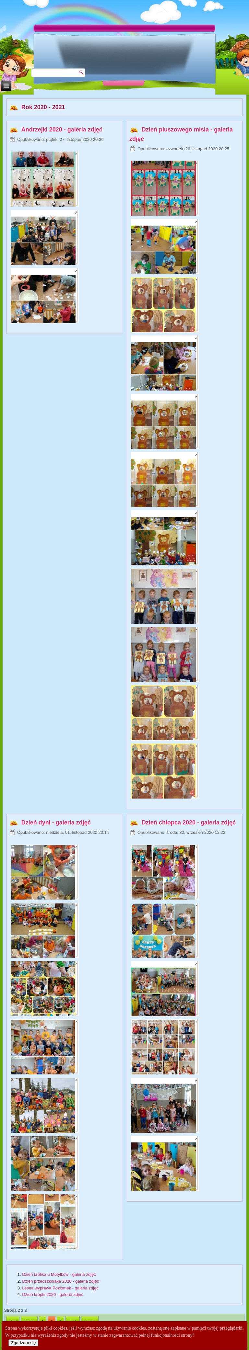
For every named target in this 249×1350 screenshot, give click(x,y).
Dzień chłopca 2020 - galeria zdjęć (189, 822)
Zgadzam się (23, 1342)
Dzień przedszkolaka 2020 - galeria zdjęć (60, 1281)
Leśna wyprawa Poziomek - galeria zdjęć (60, 1288)
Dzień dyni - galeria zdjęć (56, 822)
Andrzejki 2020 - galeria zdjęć (61, 129)
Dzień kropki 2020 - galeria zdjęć (52, 1294)
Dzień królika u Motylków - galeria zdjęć (59, 1274)
